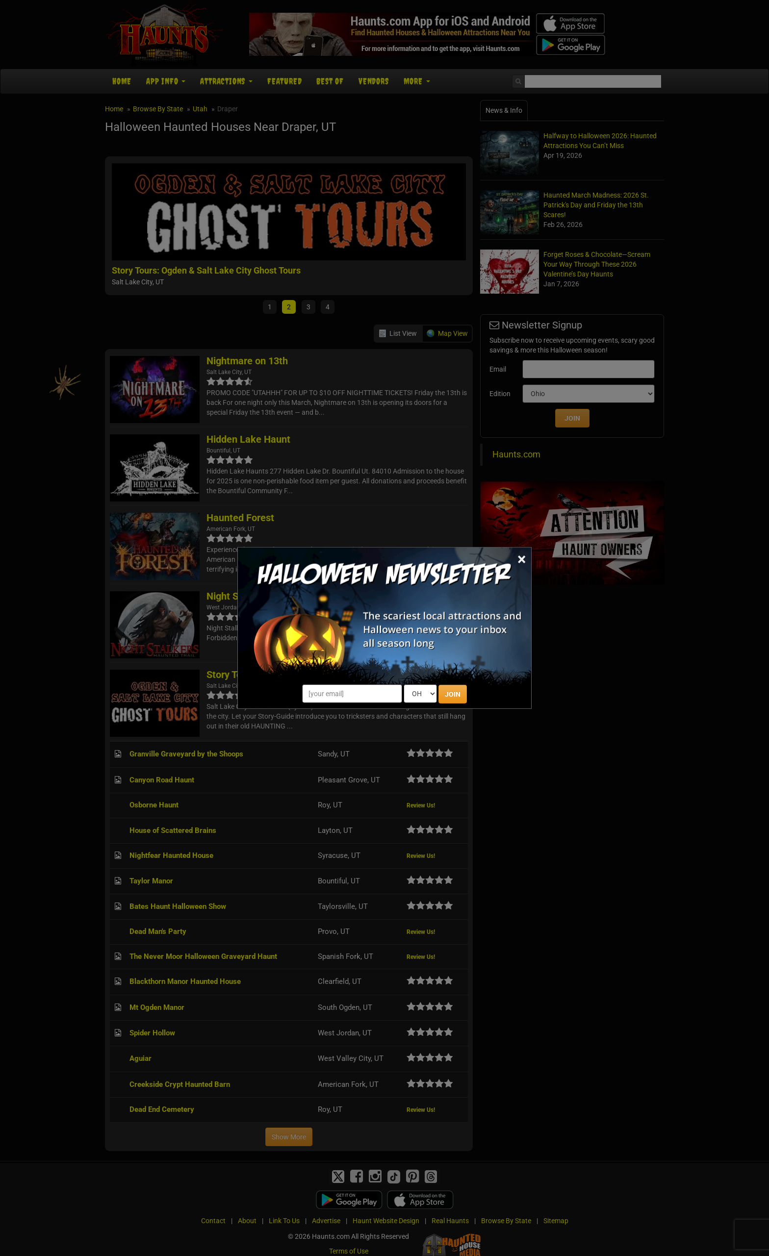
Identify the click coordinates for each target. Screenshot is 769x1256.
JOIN (453, 694)
